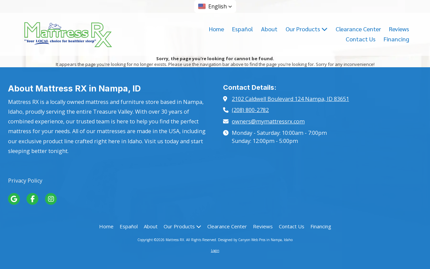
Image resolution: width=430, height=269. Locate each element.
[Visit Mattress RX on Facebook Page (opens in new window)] (32, 199)
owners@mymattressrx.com (268, 121)
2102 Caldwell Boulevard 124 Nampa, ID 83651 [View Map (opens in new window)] (290, 99)
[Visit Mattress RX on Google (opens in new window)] (14, 199)
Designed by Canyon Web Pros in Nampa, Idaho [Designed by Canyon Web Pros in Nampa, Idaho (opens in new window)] (255, 239)
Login (215, 250)
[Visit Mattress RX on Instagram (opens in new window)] (51, 199)
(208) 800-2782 (250, 110)
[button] (215, 6)
